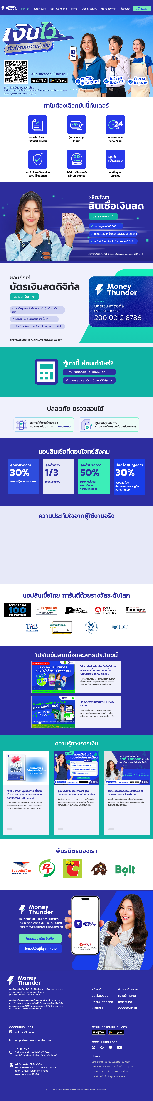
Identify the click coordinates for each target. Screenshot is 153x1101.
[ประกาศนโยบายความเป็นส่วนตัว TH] (109, 1066)
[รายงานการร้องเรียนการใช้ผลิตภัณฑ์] (110, 1071)
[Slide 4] (82, 89)
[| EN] (130, 1066)
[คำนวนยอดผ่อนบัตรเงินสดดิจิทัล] (89, 380)
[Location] (11, 1064)
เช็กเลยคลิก (41, 176)
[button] (89, 8)
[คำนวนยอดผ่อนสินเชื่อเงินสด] (89, 372)
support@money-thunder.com (33, 1040)
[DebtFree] (73, 89)
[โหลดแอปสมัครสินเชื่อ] (40, 938)
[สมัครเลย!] (142, 8)
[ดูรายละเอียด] (103, 216)
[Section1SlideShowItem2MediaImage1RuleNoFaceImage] (76, 89)
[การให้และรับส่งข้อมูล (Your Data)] (109, 1076)
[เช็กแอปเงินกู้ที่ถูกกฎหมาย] (40, 948)
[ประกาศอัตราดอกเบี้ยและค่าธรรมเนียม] (110, 1062)
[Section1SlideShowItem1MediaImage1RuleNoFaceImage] (70, 89)
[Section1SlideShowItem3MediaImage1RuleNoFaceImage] (79, 89)
